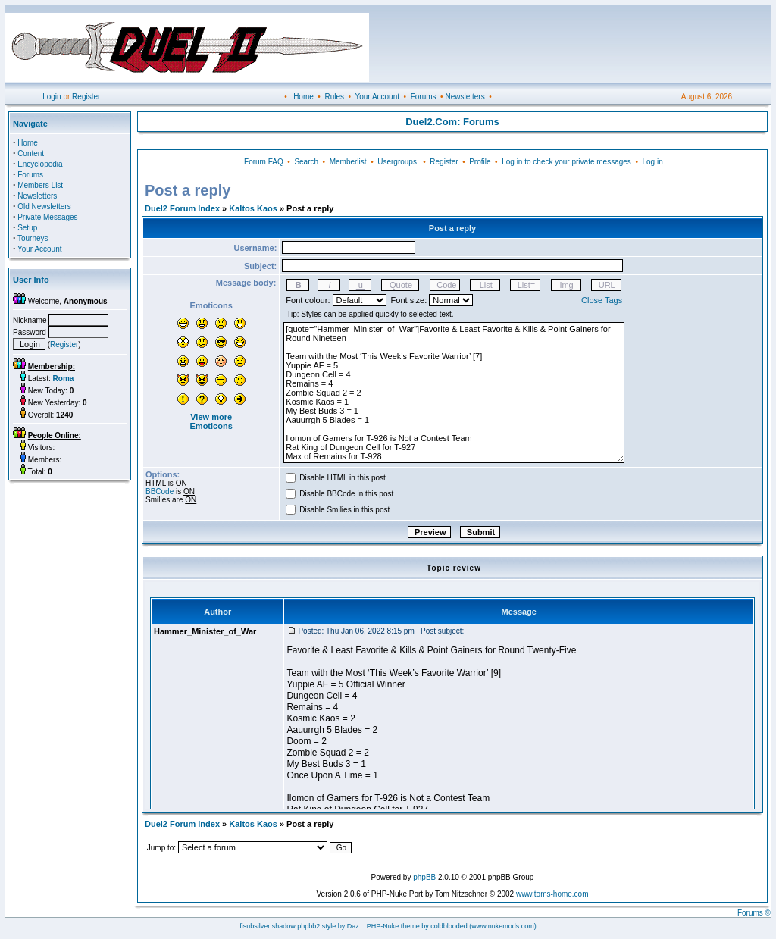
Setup (27, 228)
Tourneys (32, 238)
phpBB (424, 877)
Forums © (754, 913)
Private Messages (47, 217)
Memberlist (348, 162)
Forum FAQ (263, 162)
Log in (652, 162)
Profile (479, 162)
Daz (353, 926)
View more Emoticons (211, 421)
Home (303, 96)
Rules (334, 96)
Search (306, 162)
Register (86, 96)
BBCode (160, 491)
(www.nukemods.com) (503, 926)
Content (30, 153)
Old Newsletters (44, 206)
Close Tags (601, 300)
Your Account (377, 96)
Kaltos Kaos (253, 208)
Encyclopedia (39, 164)
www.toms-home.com (552, 894)
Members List (40, 185)
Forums (423, 96)
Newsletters (464, 96)
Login (51, 96)
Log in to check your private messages (566, 162)
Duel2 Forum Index (182, 208)
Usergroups (397, 162)
